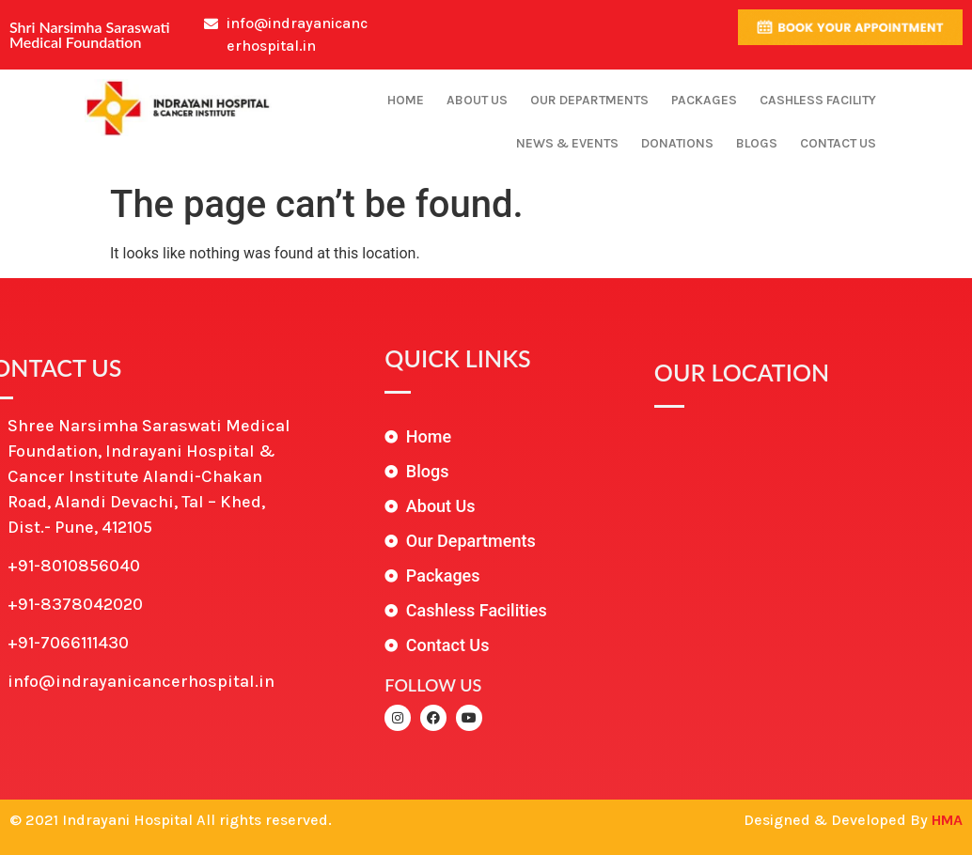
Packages (704, 100)
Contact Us (838, 143)
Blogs (756, 143)
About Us (477, 100)
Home (405, 100)
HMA (947, 820)
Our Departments (589, 100)
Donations (677, 143)
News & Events (567, 143)
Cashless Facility (818, 100)
